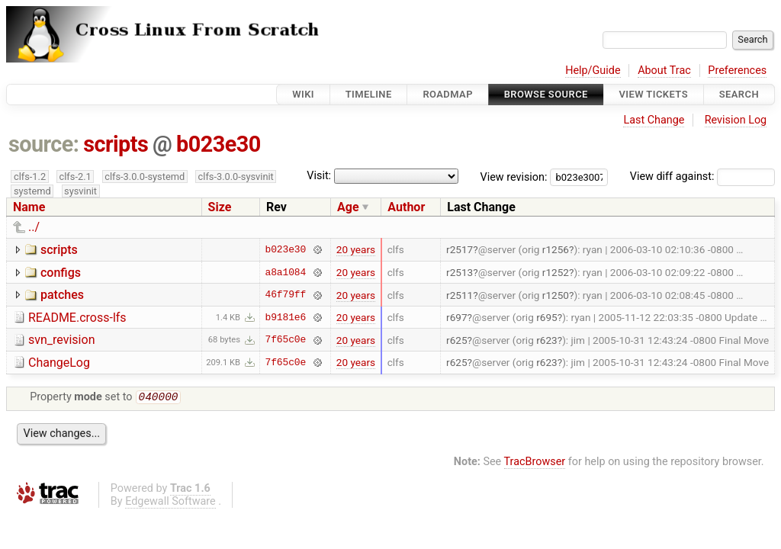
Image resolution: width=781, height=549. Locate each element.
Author (406, 207)
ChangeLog (59, 362)
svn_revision (61, 339)
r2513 (459, 272)
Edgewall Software (170, 502)
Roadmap (448, 94)
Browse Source (546, 94)
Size (220, 207)
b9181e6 (285, 317)
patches (62, 294)
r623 (547, 340)
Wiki (303, 94)
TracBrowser (535, 463)
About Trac (664, 70)
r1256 (555, 249)
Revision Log (736, 120)
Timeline (369, 94)
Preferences (737, 70)
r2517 (459, 249)
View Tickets (653, 94)
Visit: (319, 175)
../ (34, 227)
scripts (115, 144)
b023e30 (218, 144)
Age (348, 207)
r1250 (555, 295)
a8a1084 (285, 272)
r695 (547, 317)
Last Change (653, 120)
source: (43, 144)
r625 (457, 340)
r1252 (555, 272)
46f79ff (285, 295)
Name (29, 207)
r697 (457, 317)
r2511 (459, 295)
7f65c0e (285, 340)
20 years (355, 249)
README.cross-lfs (77, 317)
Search (739, 94)
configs (60, 272)
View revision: (514, 176)
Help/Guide (592, 70)
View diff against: (702, 176)
